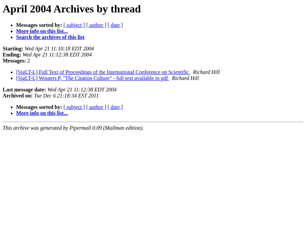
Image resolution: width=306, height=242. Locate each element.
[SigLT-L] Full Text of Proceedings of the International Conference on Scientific (103, 72)
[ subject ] (74, 25)
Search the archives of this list (50, 37)
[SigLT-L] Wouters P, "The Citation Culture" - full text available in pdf (92, 78)
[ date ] (115, 25)
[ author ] (96, 25)
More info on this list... (42, 31)
